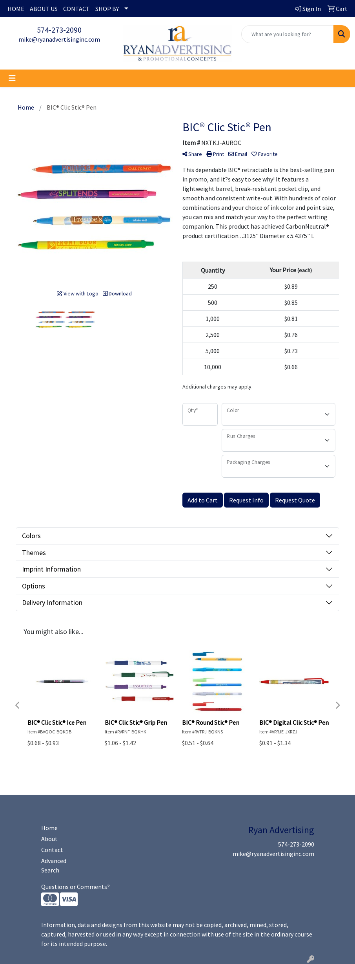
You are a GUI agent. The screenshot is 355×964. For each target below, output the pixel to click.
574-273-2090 (59, 30)
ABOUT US (44, 9)
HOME (15, 9)
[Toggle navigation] (12, 78)
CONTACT (76, 9)
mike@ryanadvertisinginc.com (59, 39)
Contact (52, 850)
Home (49, 828)
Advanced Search (53, 865)
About (49, 839)
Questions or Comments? (75, 887)
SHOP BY (107, 9)
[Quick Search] (287, 34)
